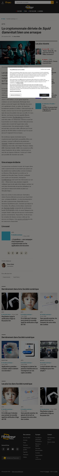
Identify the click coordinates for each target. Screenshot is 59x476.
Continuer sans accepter (45, 69)
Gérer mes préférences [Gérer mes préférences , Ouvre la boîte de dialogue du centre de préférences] (15, 95)
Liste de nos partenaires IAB (15, 91)
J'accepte (44, 95)
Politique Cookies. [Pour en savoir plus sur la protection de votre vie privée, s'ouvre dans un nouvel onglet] (19, 83)
